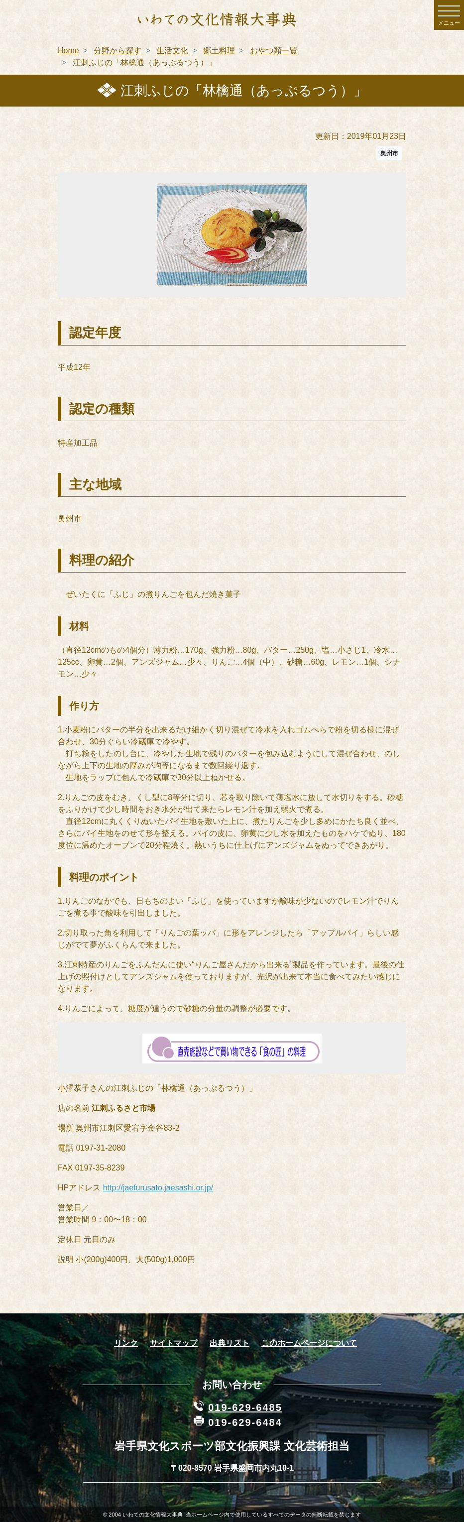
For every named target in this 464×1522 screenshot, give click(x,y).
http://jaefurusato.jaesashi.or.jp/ (158, 1187)
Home (68, 50)
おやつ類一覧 (274, 50)
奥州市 (389, 153)
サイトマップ (174, 1343)
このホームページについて (309, 1343)
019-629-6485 (245, 1407)
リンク (126, 1343)
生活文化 (172, 50)
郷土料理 (219, 50)
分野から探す (117, 50)
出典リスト (229, 1343)
